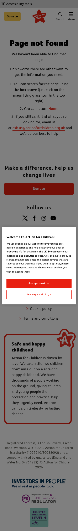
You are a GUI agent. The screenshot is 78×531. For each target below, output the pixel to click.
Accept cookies (39, 283)
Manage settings (39, 294)
